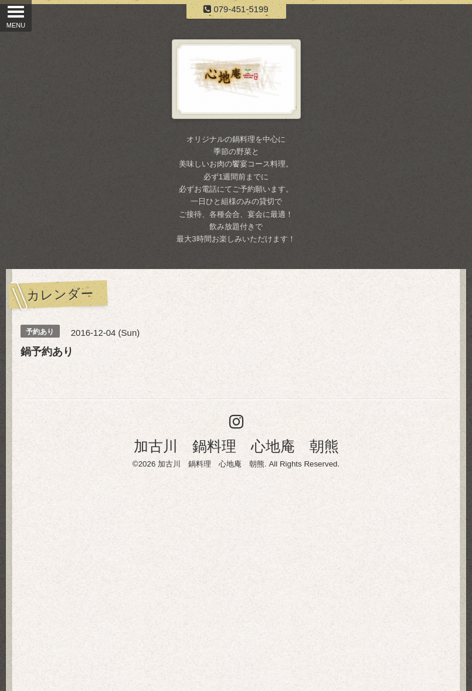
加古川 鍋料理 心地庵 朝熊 (236, 446)
